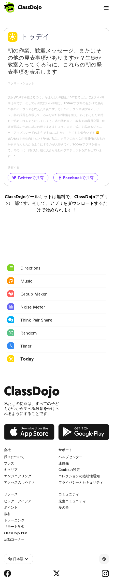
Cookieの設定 (69, 469)
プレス (9, 463)
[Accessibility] (104, 559)
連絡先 (63, 463)
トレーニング (14, 520)
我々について (14, 457)
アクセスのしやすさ (19, 482)
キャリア (11, 469)
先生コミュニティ (72, 501)
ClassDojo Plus (16, 533)
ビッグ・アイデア (17, 501)
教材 (7, 514)
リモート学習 (14, 526)
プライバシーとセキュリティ (80, 482)
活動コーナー (14, 539)
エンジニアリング (17, 476)
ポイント (11, 507)
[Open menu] (106, 8)
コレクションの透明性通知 (79, 476)
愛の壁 (63, 507)
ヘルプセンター (70, 457)
